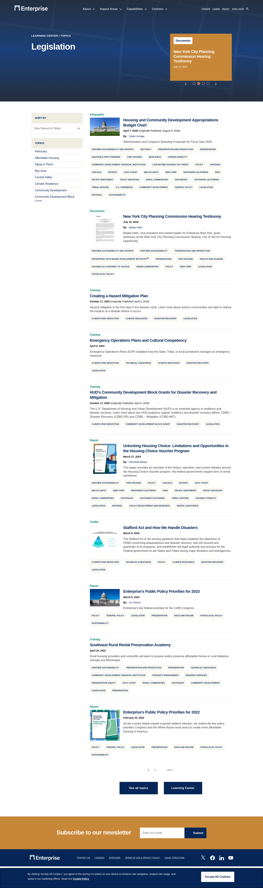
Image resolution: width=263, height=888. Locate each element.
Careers (99, 859)
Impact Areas (111, 8)
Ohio (217, 173)
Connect (159, 8)
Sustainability (117, 196)
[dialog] (131, 878)
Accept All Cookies (217, 876)
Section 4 (145, 151)
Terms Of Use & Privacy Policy (142, 859)
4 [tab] (208, 84)
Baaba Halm (135, 228)
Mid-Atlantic (151, 173)
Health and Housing (211, 260)
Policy (200, 166)
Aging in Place (44, 165)
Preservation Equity (104, 684)
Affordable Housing (47, 159)
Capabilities (137, 8)
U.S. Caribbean (124, 188)
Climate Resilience (47, 185)
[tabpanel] (201, 57)
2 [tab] (199, 84)
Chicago (96, 173)
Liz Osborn (135, 603)
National (215, 166)
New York (171, 173)
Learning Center (44, 35)
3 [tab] (204, 84)
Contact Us (83, 859)
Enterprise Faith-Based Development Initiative (120, 260)
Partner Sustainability (154, 252)
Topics (65, 35)
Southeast (181, 181)
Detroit (112, 173)
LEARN (216, 9)
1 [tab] (194, 84)
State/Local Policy (103, 275)
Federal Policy (184, 188)
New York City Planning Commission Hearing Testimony (194, 56)
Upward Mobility (178, 158)
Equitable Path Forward (106, 158)
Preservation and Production (175, 151)
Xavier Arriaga (136, 137)
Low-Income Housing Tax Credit (170, 166)
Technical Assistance (138, 364)
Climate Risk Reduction (105, 320)
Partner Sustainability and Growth (113, 151)
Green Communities (147, 268)
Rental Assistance (187, 507)
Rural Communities (157, 181)
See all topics (138, 789)
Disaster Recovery (165, 320)
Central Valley (43, 178)
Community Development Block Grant (148, 425)
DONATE (206, 9)
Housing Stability (206, 499)
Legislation (206, 188)
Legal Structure (175, 859)
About (89, 8)
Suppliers (114, 859)
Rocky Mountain (129, 181)
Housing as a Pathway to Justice (111, 268)
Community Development (51, 191)
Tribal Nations (100, 188)
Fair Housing (134, 158)
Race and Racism (183, 617)
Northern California (195, 173)
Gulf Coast (130, 173)
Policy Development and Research (149, 507)
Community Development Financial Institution (119, 166)
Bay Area (40, 172)
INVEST (226, 9)
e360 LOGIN (238, 9)
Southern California (206, 181)
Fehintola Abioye (138, 463)
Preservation (159, 617)
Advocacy (41, 152)
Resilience (155, 158)
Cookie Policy (81, 878)
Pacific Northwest (103, 181)
